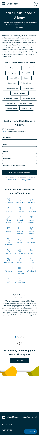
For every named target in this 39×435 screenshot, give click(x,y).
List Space (19, 361)
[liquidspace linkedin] (25, 417)
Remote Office (14, 78)
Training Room (26, 83)
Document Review (29, 98)
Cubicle (26, 78)
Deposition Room (28, 88)
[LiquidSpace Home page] (10, 3)
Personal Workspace (19, 93)
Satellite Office (27, 108)
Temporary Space (26, 103)
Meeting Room (12, 73)
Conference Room (13, 68)
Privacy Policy (26, 180)
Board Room (12, 83)
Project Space (12, 108)
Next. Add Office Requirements (19, 172)
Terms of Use (12, 180)
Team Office (11, 103)
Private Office (26, 73)
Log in (4, 131)
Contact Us (32, 417)
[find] (31, 4)
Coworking (27, 68)
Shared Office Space (11, 98)
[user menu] (36, 4)
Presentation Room (11, 88)
